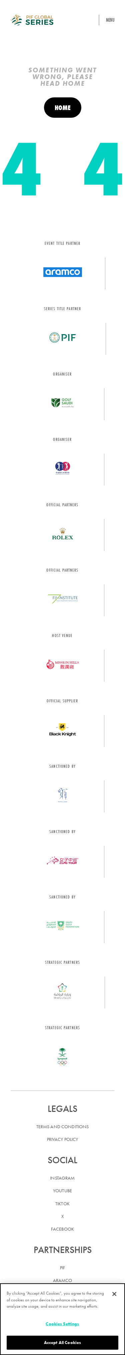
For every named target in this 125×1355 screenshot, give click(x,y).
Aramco (62, 1280)
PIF (62, 1268)
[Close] (114, 1294)
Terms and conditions (62, 1127)
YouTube (62, 1191)
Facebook (62, 1229)
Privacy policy (62, 1139)
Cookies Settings (62, 1324)
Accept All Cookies (62, 1342)
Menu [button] (110, 19)
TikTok (62, 1204)
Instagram (62, 1178)
